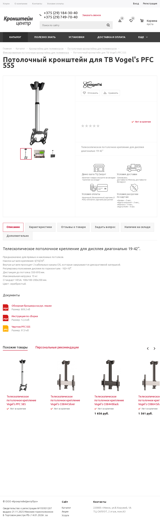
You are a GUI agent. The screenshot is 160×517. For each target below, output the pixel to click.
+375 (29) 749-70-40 (61, 17)
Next (154, 348)
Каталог (15, 37)
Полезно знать (45, 37)
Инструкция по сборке (25, 316)
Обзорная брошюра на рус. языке (32, 305)
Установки (76, 37)
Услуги (65, 515)
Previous (148, 348)
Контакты (99, 501)
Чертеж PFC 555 (21, 326)
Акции (65, 511)
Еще (143, 37)
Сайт (65, 501)
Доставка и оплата (111, 37)
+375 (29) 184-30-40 (61, 13)
